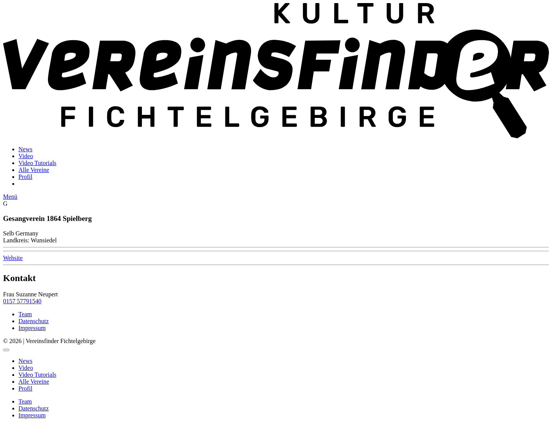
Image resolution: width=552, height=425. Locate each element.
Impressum (32, 328)
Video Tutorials (37, 163)
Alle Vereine (33, 170)
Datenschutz (33, 321)
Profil (25, 176)
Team (25, 314)
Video (25, 156)
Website (13, 258)
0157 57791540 (22, 301)
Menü (10, 196)
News (25, 149)
